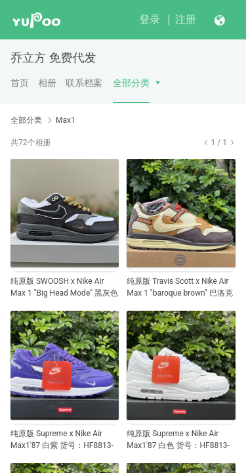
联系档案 (84, 83)
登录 (149, 19)
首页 (19, 83)
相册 (47, 83)
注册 (185, 19)
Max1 (65, 120)
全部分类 (131, 83)
